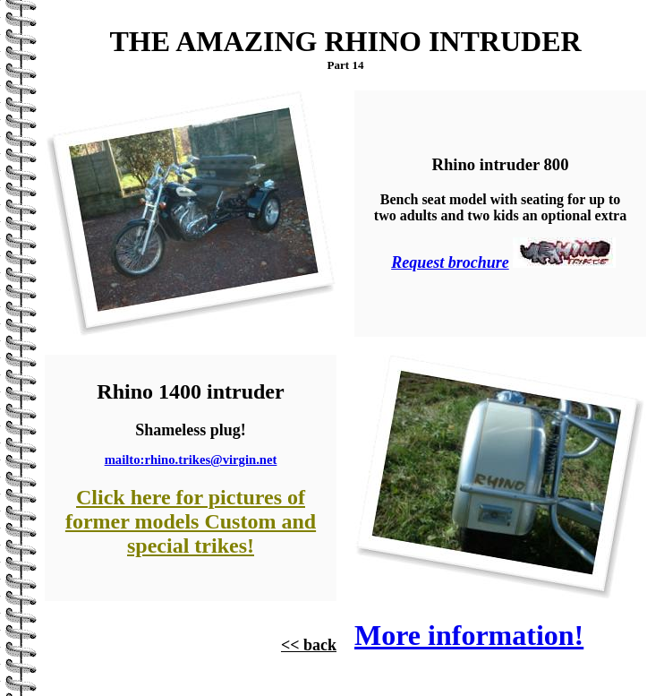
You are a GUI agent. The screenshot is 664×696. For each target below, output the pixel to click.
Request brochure (450, 262)
